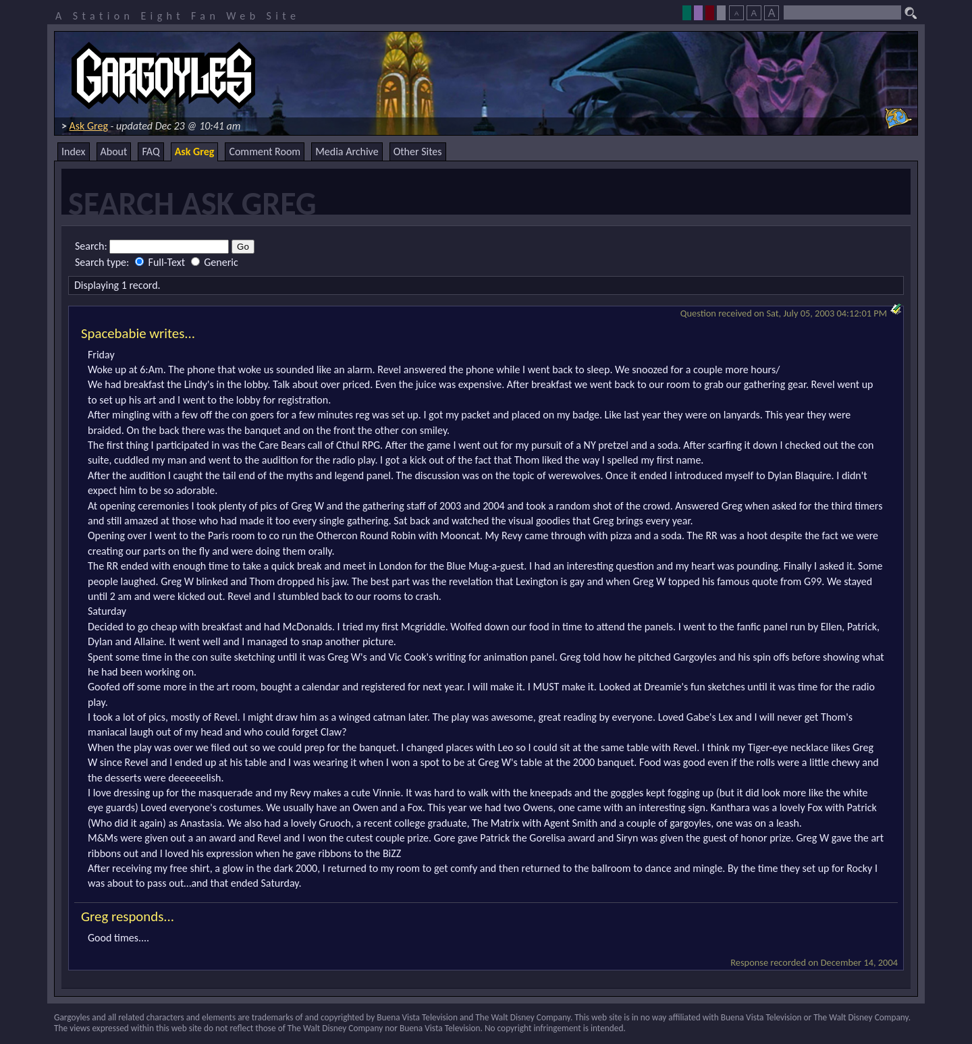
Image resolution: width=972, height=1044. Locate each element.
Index (73, 151)
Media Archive (346, 151)
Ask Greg (89, 125)
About (114, 151)
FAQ (150, 151)
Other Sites (418, 151)
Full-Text (161, 262)
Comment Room (264, 151)
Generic (214, 262)
